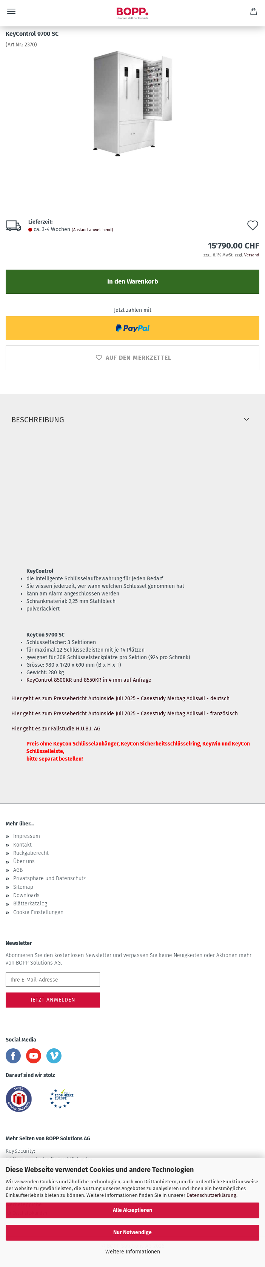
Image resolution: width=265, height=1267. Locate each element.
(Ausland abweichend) (92, 229)
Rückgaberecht (31, 853)
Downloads (26, 895)
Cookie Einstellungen (38, 912)
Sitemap (23, 887)
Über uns (24, 861)
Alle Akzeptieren (132, 1210)
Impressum (26, 836)
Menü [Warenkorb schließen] (11, 11)
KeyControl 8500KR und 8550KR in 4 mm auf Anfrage (88, 680)
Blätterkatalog (30, 903)
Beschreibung (37, 419)
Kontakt (22, 845)
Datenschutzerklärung (211, 1195)
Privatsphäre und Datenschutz (49, 878)
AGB (18, 870)
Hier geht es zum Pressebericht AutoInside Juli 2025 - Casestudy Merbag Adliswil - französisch (124, 713)
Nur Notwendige (132, 1232)
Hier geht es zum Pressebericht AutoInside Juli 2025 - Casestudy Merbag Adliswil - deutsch (120, 698)
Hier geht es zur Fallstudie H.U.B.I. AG (55, 729)
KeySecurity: (49, 1155)
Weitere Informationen (132, 1252)
